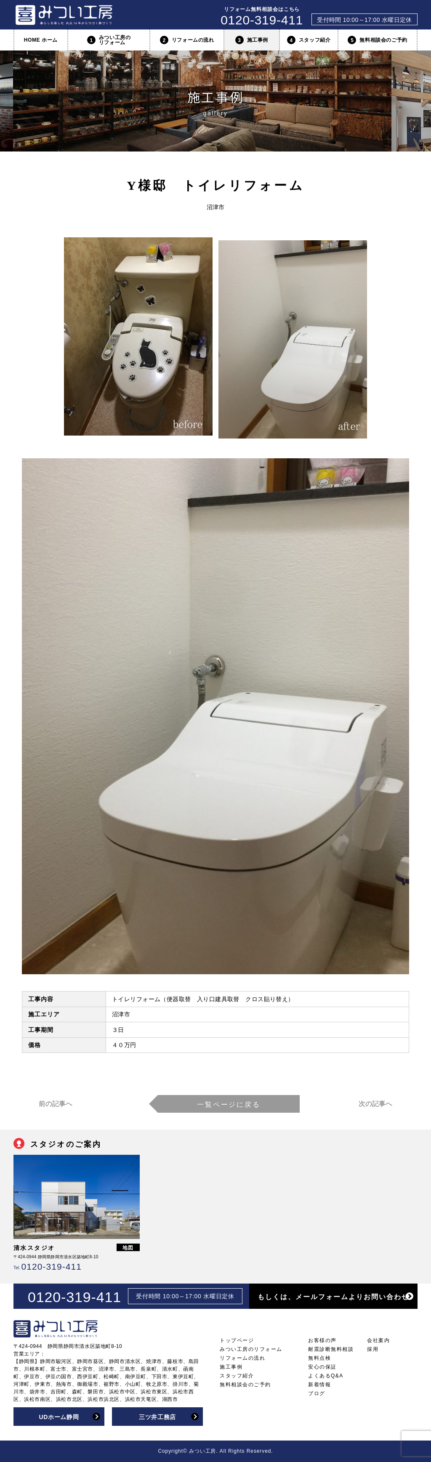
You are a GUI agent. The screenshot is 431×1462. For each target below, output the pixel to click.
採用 (372, 1349)
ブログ (316, 1393)
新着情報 (319, 1385)
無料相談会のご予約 (377, 40)
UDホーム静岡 (59, 1417)
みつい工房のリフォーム (109, 40)
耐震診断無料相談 (331, 1349)
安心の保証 (322, 1367)
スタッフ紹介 (309, 40)
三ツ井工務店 (157, 1417)
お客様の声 (322, 1340)
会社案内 (378, 1340)
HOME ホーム (41, 40)
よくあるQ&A (325, 1376)
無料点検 (319, 1358)
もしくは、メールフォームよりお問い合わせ (333, 1296)
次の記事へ (375, 1103)
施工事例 (251, 40)
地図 (128, 1248)
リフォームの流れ (187, 40)
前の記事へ (55, 1103)
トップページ (237, 1340)
